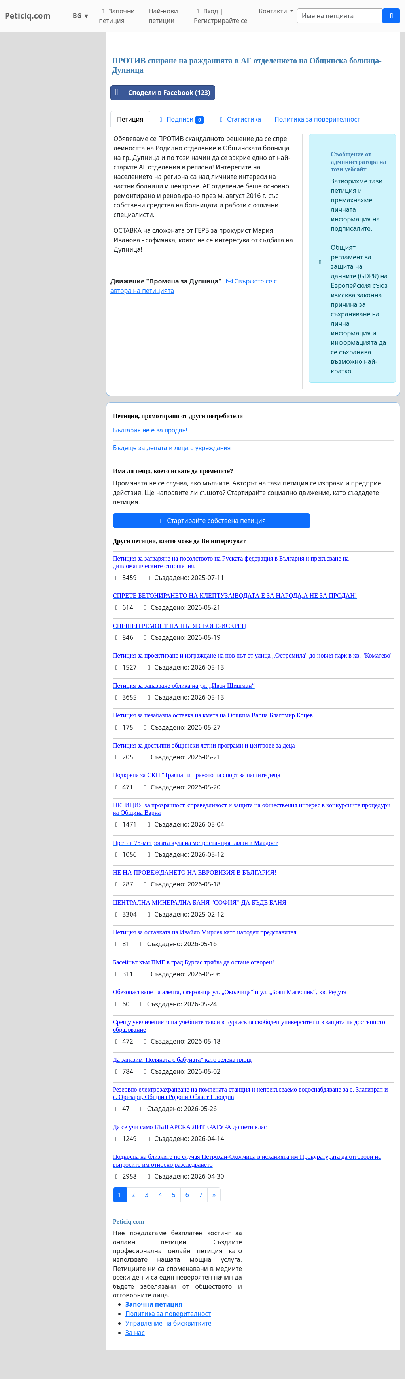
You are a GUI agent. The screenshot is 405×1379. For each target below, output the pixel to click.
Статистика (239, 119)
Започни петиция (117, 16)
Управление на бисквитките (168, 1323)
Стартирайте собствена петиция (211, 520)
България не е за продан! (150, 430)
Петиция (130, 119)
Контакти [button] (274, 11)
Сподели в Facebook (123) (160, 93)
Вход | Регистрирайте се (221, 16)
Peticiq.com (28, 15)
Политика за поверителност (317, 119)
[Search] (339, 15)
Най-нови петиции (163, 16)
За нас (135, 1332)
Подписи (180, 119)
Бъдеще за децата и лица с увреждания (172, 448)
